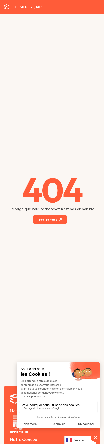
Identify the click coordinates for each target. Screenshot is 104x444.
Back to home (48, 219)
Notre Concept (24, 439)
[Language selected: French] (80, 440)
